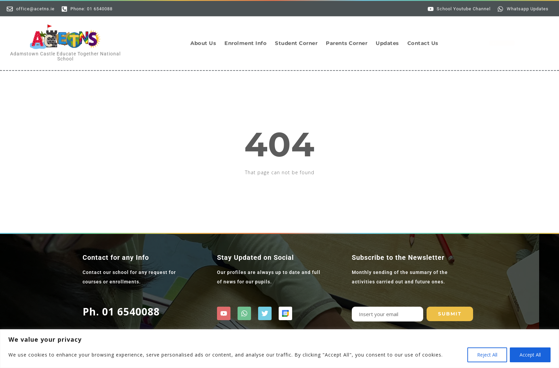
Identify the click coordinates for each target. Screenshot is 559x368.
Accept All (530, 354)
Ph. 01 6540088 (121, 311)
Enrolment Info (245, 38)
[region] (279, 348)
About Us (203, 38)
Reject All (487, 354)
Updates (387, 38)
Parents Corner (346, 38)
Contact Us (422, 38)
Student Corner (296, 38)
